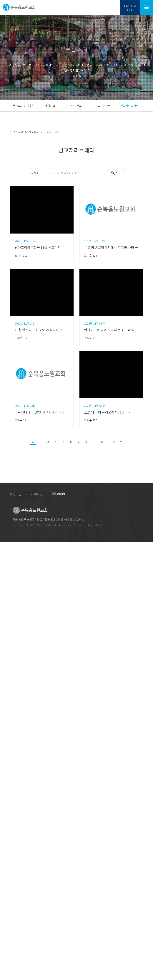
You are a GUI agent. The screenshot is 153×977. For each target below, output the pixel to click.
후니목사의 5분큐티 (10, 954)
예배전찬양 (5, 752)
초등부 (3, 800)
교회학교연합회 (8, 886)
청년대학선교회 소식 (10, 813)
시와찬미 (4, 721)
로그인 (69, 545)
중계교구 (4, 631)
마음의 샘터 (6, 965)
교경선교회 (5, 872)
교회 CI (3, 570)
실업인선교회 (6, 875)
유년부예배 (5, 765)
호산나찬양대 (6, 738)
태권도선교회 (6, 903)
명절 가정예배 (7, 662)
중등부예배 (5, 772)
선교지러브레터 (129, 106)
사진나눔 (4, 951)
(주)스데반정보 (96, 525)
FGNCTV (4, 975)
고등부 (3, 807)
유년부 (3, 796)
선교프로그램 (6, 834)
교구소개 (4, 625)
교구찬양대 (5, 745)
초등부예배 (5, 769)
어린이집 (4, 817)
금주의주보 (5, 659)
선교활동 (4, 841)
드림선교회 (5, 655)
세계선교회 (5, 865)
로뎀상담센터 (7, 927)
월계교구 (4, 645)
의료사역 (4, 920)
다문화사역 (5, 930)
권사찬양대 (5, 741)
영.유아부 (4, 789)
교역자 (3, 580)
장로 (2, 583)
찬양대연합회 (6, 611)
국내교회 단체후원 (23, 106)
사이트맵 (37, 494)
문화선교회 (5, 906)
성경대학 (4, 820)
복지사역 (4, 910)
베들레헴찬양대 (8, 728)
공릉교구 (4, 642)
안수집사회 (5, 597)
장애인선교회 (6, 614)
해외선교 (50, 106)
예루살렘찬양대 (8, 724)
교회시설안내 (6, 676)
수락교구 (4, 649)
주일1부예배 (6, 690)
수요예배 (4, 707)
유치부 (3, 793)
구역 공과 (4, 968)
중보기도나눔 (6, 947)
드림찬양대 (5, 734)
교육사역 (4, 882)
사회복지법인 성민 (9, 917)
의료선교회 (5, 923)
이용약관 (16, 494)
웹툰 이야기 (6, 961)
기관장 (3, 587)
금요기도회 (5, 710)
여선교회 (4, 607)
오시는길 (4, 669)
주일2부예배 (6, 693)
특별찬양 (4, 748)
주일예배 (4, 686)
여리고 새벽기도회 (9, 714)
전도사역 (4, 862)
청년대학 (4, 810)
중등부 (3, 803)
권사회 (3, 600)
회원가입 (82, 545)
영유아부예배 (6, 759)
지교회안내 (5, 566)
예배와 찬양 (6, 679)
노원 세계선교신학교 (10, 838)
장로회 (3, 594)
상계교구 (4, 628)
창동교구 (4, 638)
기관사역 (4, 621)
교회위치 (4, 666)
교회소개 (4, 556)
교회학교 (4, 755)
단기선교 (76, 106)
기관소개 (4, 590)
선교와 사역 (6, 827)
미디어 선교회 (7, 879)
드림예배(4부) (7, 700)
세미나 (3, 824)
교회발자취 (5, 563)
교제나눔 (4, 937)
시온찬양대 (5, 731)
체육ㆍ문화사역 (8, 896)
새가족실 (4, 892)
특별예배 (4, 717)
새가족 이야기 (7, 958)
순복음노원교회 (8, 552)
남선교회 (4, 604)
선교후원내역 (103, 106)
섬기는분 (4, 576)
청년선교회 (5, 889)
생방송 (3, 683)
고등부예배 (5, 776)
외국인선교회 (6, 618)
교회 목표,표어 (7, 559)
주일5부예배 (6, 704)
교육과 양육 (6, 783)
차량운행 (4, 673)
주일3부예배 (6, 697)
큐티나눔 (4, 944)
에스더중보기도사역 (10, 868)
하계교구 (4, 635)
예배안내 (4, 573)
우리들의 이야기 (8, 941)
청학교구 (4, 652)
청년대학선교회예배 (10, 779)
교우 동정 (4, 971)
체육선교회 (5, 899)
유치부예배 (5, 762)
